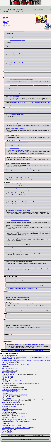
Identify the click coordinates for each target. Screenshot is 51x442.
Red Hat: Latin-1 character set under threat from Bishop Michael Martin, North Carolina (13, 416)
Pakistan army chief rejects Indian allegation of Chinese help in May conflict (20, 215)
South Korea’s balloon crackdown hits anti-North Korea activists (19, 192)
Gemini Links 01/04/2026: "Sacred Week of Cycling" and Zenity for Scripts (12, 409)
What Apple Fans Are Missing (6, 365)
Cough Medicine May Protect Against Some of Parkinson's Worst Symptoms (19, 62)
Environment (5, 22)
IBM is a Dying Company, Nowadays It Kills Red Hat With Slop (10, 361)
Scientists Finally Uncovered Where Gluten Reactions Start (17, 49)
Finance (4, 24)
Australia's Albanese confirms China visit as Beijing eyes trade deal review (20, 220)
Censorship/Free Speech (6, 25)
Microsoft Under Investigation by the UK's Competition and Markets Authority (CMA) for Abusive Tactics (16, 428)
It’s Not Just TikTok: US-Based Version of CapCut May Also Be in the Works (22, 157)
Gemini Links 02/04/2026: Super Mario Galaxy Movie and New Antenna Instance (13, 387)
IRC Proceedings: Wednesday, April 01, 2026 (8, 398)
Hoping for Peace (4, 379)
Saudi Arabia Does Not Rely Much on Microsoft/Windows (9, 368)
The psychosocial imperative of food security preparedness (17, 128)
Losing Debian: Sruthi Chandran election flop (8, 410)
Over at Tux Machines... (5, 375)
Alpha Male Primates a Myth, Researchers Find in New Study (17, 53)
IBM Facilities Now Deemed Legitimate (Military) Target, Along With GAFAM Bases (13, 403)
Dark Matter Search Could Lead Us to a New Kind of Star (17, 31)
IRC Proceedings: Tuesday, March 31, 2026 (8, 432)
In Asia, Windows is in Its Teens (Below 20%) (8, 384)
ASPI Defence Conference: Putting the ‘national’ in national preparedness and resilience (21, 261)
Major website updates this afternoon (14, 135)
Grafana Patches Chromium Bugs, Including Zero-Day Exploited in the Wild (19, 177)
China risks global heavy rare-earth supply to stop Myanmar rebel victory (20, 225)
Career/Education (5, 17)
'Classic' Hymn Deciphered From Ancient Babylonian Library (17, 40)
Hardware (4, 18)
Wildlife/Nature (6, 23)
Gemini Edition (27, 7)
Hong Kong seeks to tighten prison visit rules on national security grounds (20, 247)
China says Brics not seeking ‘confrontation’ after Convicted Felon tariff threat (20, 325)
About (20, 7)
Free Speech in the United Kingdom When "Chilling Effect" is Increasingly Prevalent (13, 420)
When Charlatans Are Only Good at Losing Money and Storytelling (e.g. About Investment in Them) (15, 364)
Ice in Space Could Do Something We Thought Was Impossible (17, 44)
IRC (22, 7)
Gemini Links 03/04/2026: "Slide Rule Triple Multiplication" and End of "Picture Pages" (13, 380)
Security (4, 20)
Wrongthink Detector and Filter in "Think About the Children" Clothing (11, 402)
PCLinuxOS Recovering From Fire (38, 9)
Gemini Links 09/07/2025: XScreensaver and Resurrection (16, 9)
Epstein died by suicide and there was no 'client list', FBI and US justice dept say (19, 236)
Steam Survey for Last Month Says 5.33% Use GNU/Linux (10, 390)
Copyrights (5, 26)
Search (31, 7)
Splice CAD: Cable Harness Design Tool (14, 96)
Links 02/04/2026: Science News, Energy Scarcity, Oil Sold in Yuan (11, 391)
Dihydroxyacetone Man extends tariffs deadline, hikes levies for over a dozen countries (19, 210)
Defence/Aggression (6, 21)
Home (17, 7)
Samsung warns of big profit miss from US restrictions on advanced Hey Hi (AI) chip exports (21, 79)
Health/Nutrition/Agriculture (7, 19)
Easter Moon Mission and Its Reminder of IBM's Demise (9, 371)
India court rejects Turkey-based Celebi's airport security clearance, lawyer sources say (21, 251)
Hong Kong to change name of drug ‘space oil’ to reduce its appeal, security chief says (23, 123)
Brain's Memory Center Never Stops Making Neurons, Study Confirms (18, 35)
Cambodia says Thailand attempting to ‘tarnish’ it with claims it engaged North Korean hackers (22, 201)
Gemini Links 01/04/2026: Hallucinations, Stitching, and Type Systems (11, 425)
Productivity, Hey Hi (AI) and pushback (22, 150)
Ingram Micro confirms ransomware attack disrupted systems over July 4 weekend (20, 163)
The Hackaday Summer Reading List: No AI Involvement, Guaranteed (19, 142)
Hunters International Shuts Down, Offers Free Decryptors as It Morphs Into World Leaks (21, 168)
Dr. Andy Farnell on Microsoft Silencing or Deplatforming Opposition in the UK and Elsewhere (14, 395)
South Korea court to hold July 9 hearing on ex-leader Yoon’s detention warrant (21, 183)
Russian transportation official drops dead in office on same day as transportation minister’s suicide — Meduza (23, 288)
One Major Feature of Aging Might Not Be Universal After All (17, 114)
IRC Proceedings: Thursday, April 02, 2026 (7, 376)
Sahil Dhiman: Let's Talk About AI (15, 148)
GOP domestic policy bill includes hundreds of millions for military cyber (20, 188)
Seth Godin (13, 150)
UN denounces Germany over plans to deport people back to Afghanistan (18, 242)
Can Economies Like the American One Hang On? (8, 358)
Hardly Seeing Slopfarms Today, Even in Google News (9, 406)
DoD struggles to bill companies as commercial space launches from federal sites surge (24, 303)
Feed (34, 7)
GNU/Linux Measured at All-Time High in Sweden (8, 355)
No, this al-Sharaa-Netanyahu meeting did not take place (16, 230)
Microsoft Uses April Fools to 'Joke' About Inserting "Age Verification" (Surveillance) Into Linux (14, 413)
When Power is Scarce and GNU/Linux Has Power (8, 372)
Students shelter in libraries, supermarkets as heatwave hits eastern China (20, 297)
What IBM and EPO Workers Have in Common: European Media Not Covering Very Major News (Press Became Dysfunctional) (19, 419)
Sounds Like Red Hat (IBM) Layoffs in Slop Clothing (9, 429)
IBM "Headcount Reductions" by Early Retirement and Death (10, 415)
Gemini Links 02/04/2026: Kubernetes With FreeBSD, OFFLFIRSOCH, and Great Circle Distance (15, 394)
